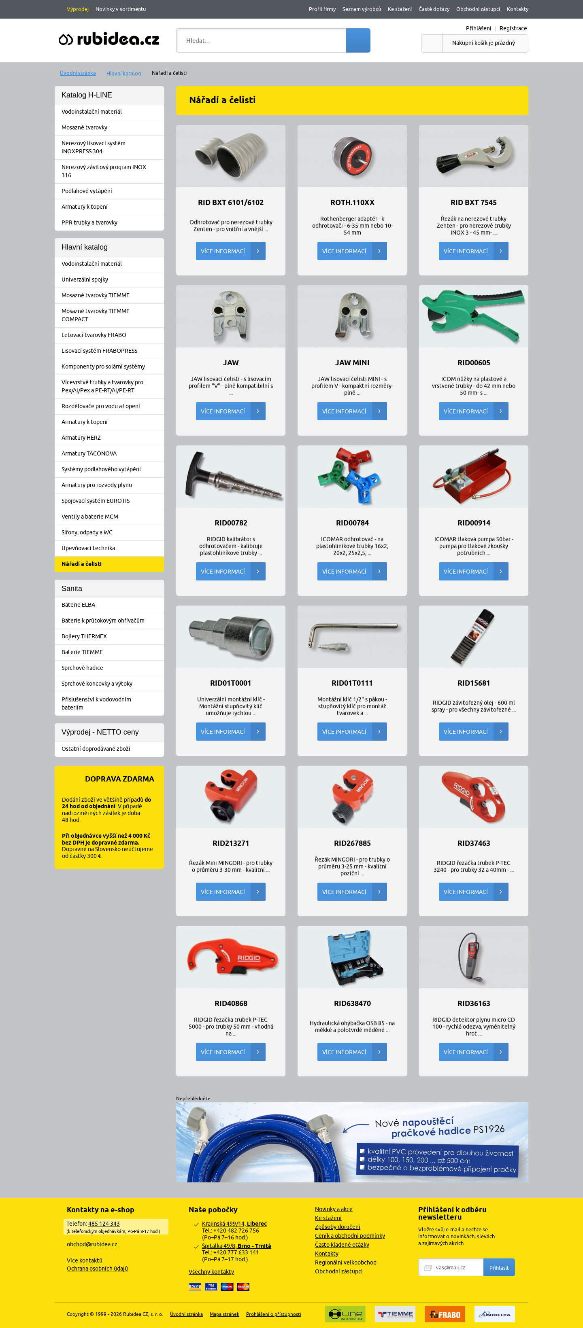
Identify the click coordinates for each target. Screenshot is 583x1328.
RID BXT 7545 (474, 202)
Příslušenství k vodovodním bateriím (112, 703)
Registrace (513, 28)
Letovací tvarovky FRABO (112, 335)
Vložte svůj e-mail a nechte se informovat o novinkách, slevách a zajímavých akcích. (456, 1236)
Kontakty (517, 9)
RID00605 (473, 363)
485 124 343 (104, 1223)
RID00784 (352, 523)
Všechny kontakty (211, 1272)
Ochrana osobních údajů (97, 1268)
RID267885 (352, 843)
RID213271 (231, 843)
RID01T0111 (352, 683)
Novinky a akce (334, 1209)
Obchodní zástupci (478, 9)
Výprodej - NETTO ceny (100, 732)
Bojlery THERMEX (112, 637)
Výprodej (78, 9)
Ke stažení (400, 9)
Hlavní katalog (123, 73)
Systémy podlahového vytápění (112, 470)
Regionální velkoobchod (346, 1262)
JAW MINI (352, 363)
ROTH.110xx (352, 202)
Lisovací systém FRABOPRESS (112, 351)
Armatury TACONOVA (112, 454)
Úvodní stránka (78, 73)
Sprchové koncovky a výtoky (112, 684)
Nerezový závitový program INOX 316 (112, 171)
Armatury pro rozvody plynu (112, 485)
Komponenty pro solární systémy (112, 367)
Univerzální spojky (112, 280)
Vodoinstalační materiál (112, 112)
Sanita (72, 589)
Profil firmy (322, 9)
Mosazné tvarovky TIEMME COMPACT (112, 315)
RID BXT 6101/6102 (231, 202)
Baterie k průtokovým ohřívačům (112, 621)
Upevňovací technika (112, 548)
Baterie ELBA (112, 605)
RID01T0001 (230, 683)
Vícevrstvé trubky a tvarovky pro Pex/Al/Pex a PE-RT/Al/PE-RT (112, 386)
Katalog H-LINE (87, 95)
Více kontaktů (84, 1260)
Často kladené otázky (342, 1244)
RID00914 (473, 523)
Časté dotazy (434, 9)
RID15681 (473, 683)
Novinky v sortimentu (121, 9)
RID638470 (352, 1003)
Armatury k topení (112, 207)
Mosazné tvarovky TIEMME (112, 296)
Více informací (233, 251)
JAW (231, 363)
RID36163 (473, 1003)
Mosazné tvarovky (112, 128)
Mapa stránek (224, 1314)
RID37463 (473, 843)
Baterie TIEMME (112, 652)
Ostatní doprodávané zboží (112, 749)
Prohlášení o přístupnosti (273, 1314)
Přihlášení (479, 28)
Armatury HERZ (112, 438)
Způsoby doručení (337, 1227)
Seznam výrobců (362, 9)
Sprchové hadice (112, 668)
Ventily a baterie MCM (112, 517)
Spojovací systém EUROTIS (112, 501)
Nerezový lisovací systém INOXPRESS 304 (112, 147)
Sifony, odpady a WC (112, 533)
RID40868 (231, 1003)
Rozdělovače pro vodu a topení (112, 406)
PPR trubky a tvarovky (112, 223)
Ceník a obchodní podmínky (350, 1236)
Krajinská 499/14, (234, 1223)
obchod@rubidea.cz (92, 1244)
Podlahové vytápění (112, 191)
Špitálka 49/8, (236, 1246)
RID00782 (231, 523)
